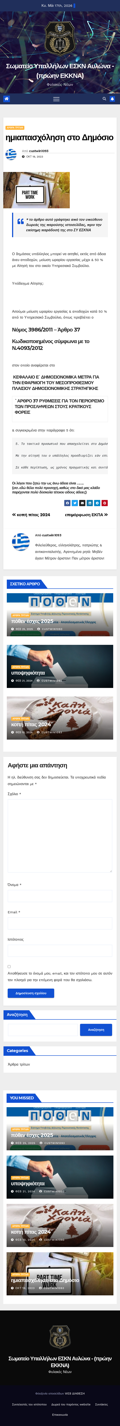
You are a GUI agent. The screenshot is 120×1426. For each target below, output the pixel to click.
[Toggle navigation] (56, 99)
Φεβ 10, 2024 (25, 1239)
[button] (104, 99)
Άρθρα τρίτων (15, 127)
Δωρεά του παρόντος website (70, 1404)
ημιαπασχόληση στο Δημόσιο (59, 137)
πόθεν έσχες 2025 (32, 621)
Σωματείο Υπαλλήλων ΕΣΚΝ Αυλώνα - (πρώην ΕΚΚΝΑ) (59, 1361)
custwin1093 (38, 151)
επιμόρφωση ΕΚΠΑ (86, 514)
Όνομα (14, 885)
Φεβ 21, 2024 (25, 1191)
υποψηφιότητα (28, 673)
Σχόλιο (14, 794)
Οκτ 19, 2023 (25, 1288)
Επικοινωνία (60, 1414)
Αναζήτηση (17, 1014)
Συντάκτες (101, 1404)
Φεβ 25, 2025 (25, 1143)
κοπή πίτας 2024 (31, 514)
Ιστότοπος (16, 939)
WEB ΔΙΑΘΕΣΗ (75, 1393)
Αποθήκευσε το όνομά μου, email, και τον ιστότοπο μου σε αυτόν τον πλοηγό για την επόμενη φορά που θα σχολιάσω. (60, 976)
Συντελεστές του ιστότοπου (29, 1404)
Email (14, 912)
